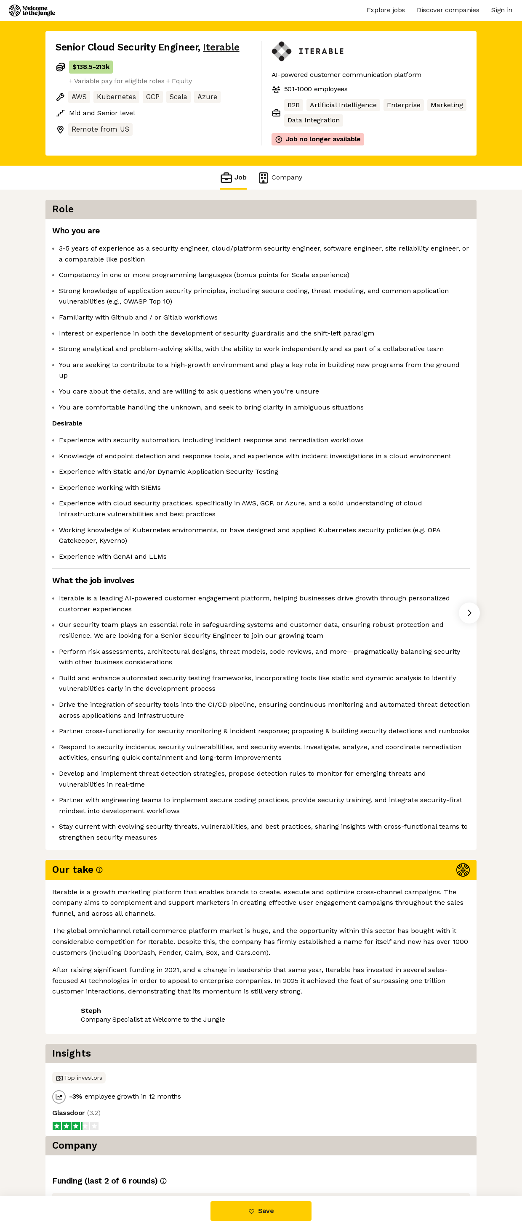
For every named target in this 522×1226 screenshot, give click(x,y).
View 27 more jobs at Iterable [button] (163, 1161)
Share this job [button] (78, 1161)
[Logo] (32, 10)
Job (233, 178)
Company (279, 178)
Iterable (221, 47)
